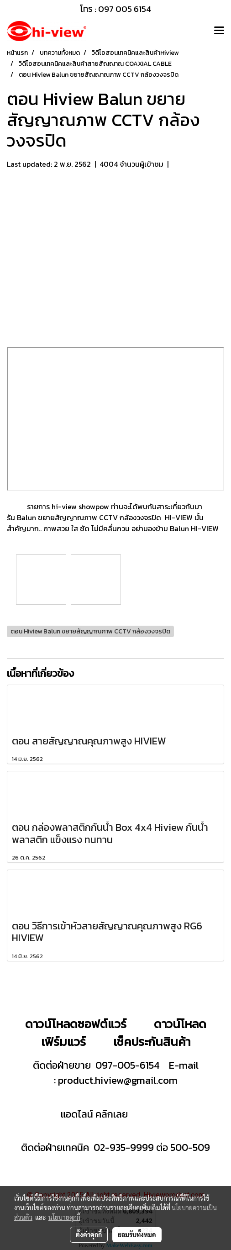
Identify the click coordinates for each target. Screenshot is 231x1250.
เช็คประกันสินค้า (151, 1041)
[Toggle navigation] (219, 31)
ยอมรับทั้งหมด (137, 1234)
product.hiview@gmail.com (118, 1080)
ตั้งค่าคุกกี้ (89, 1234)
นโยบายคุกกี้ (64, 1217)
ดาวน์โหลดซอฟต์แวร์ (75, 1024)
